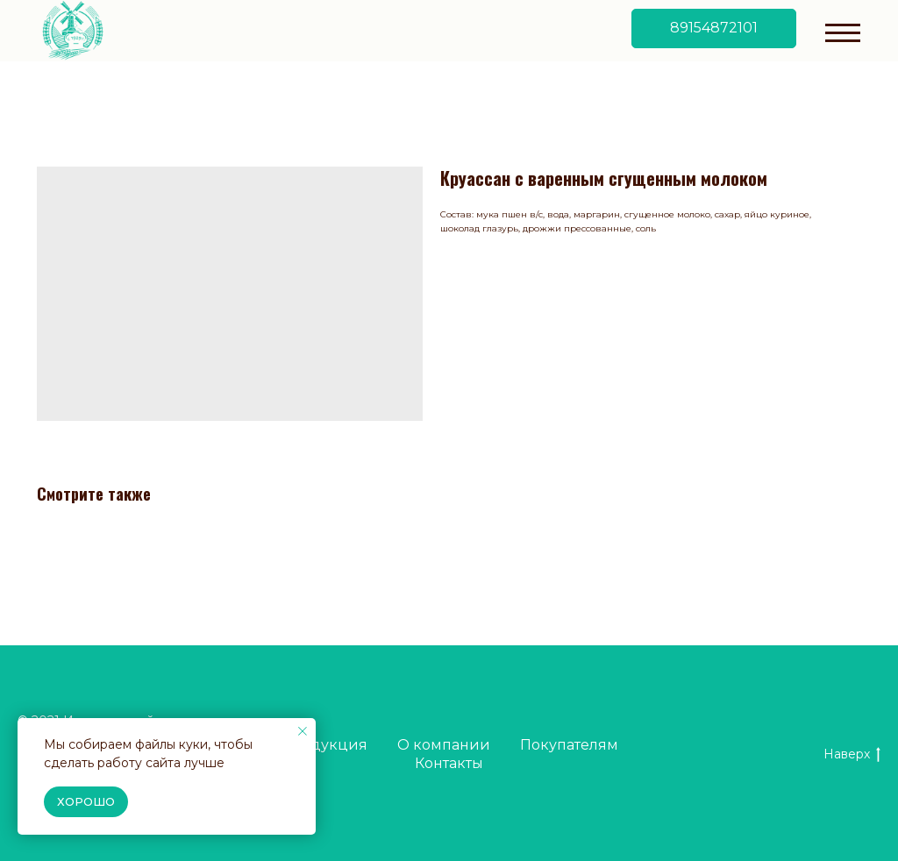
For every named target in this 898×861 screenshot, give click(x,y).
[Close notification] (302, 731)
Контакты (449, 763)
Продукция (324, 744)
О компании (443, 744)
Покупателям (569, 744)
